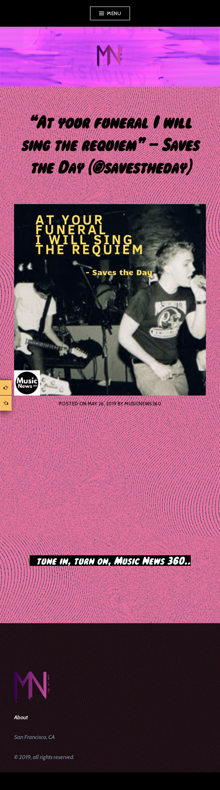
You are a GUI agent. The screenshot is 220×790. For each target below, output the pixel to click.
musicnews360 (142, 403)
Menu (114, 13)
